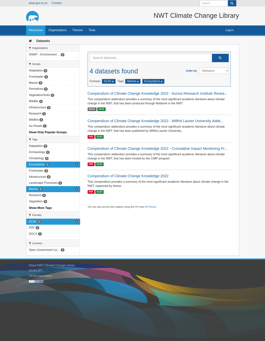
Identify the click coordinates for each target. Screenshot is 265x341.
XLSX (101, 109)
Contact (57, 3)
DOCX (92, 109)
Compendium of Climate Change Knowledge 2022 (128, 176)
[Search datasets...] (151, 58)
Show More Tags (40, 207)
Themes (77, 30)
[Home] (30, 41)
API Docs (150, 206)
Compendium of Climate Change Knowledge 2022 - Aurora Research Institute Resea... (157, 93)
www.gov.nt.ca (38, 3)
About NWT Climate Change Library (52, 265)
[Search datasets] (218, 3)
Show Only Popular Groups (48, 132)
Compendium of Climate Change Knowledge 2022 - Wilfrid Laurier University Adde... (156, 121)
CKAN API (35, 270)
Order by (191, 70)
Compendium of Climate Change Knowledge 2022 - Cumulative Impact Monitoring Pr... (157, 149)
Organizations (57, 30)
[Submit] (232, 3)
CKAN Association (40, 275)
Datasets (43, 41)
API (137, 206)
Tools (92, 30)
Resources (36, 30)
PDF (91, 136)
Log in (229, 30)
